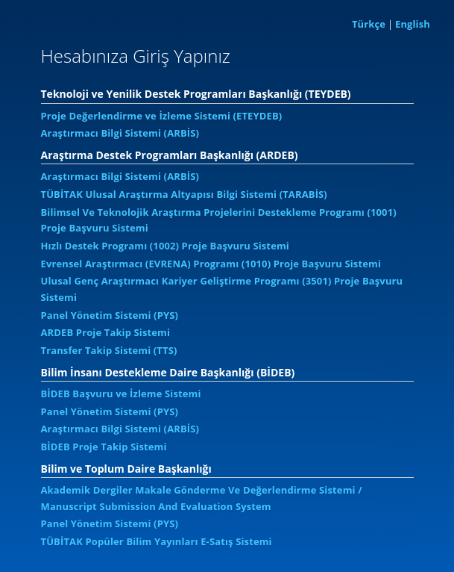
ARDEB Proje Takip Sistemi (106, 332)
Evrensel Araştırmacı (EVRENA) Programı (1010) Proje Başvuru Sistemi (211, 263)
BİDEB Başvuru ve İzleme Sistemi (121, 393)
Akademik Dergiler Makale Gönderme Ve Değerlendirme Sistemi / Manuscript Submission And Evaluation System (201, 498)
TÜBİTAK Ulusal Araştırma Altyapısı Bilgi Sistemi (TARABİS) (184, 194)
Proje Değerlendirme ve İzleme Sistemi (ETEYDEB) (162, 115)
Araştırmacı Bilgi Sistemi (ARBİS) (120, 133)
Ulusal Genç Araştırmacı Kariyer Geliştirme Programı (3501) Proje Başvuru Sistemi (222, 289)
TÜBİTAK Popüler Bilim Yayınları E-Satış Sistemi (156, 541)
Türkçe (368, 24)
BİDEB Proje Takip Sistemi (104, 446)
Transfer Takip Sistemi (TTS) (109, 350)
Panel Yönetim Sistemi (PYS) (110, 315)
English (412, 24)
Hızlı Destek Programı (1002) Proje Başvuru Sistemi (165, 245)
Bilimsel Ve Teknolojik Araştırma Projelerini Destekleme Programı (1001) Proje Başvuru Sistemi (219, 220)
